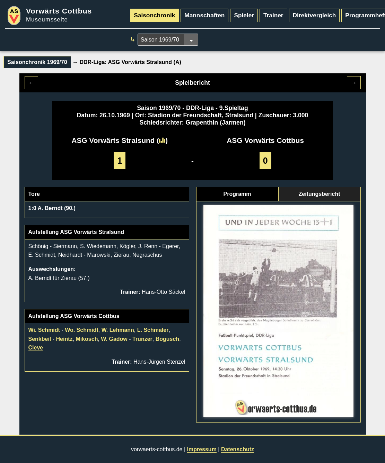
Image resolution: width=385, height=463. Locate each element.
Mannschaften (204, 15)
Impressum (202, 449)
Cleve (35, 348)
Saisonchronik (154, 15)
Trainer (273, 15)
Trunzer (142, 339)
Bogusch (167, 339)
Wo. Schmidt (81, 330)
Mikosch (87, 339)
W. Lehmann (118, 330)
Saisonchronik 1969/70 (37, 62)
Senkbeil (39, 339)
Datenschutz (237, 449)
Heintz (64, 339)
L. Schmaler (153, 330)
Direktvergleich (314, 15)
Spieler (244, 15)
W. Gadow (114, 339)
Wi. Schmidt (44, 330)
